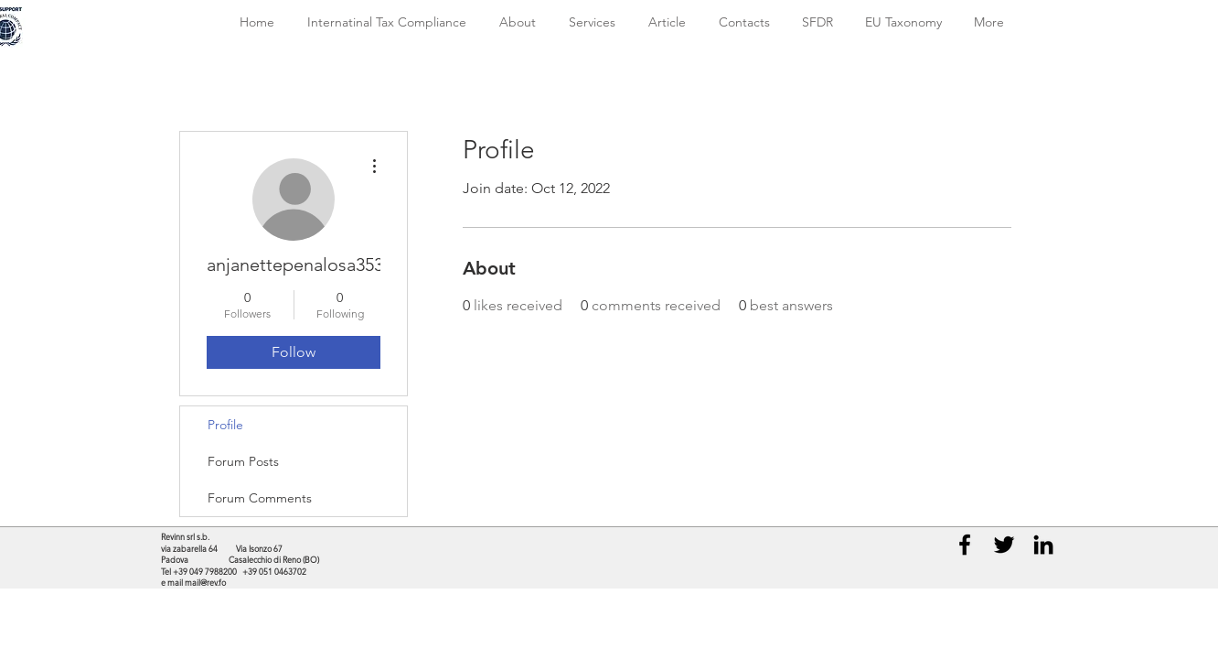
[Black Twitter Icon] (1004, 544)
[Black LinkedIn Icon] (1043, 544)
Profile (225, 424)
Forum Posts (243, 461)
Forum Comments (260, 498)
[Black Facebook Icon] (964, 544)
